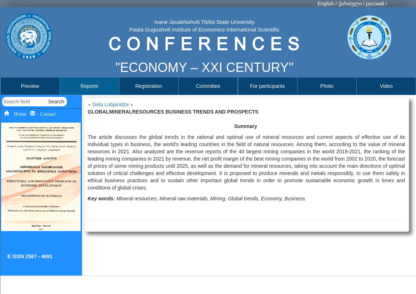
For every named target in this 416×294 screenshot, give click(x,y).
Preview (30, 86)
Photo (327, 86)
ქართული (350, 4)
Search (56, 102)
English (325, 4)
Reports (89, 86)
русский (375, 4)
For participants (267, 86)
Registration (148, 86)
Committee (208, 86)
